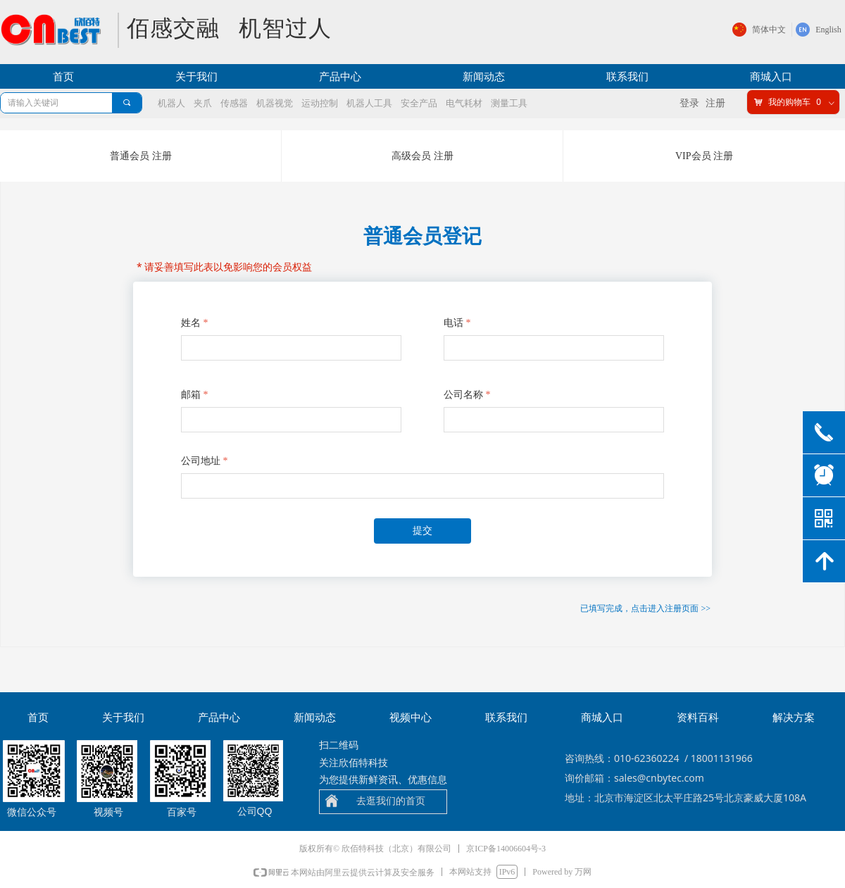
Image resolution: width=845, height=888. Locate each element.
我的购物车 (789, 102)
